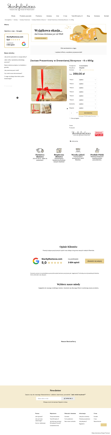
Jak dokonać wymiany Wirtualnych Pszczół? (55, 422)
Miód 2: (71, 83)
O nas (95, 419)
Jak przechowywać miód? (11, 70)
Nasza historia (97, 421)
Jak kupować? (39, 416)
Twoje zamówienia (54, 416)
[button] (67, 108)
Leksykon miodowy (84, 416)
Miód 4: (71, 92)
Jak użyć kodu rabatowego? (38, 419)
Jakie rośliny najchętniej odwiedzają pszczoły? (14, 61)
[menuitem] (13, 16)
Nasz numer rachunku (70, 421)
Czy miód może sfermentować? (13, 73)
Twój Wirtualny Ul (54, 419)
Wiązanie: (71, 108)
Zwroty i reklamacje (40, 423)
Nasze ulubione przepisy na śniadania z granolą (15, 66)
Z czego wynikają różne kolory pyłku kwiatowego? (14, 77)
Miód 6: (71, 100)
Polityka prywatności (84, 419)
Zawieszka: (72, 104)
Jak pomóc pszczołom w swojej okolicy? (15, 57)
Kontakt (96, 416)
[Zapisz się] (68, 398)
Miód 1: (71, 79)
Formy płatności (69, 419)
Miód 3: (71, 87)
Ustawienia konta (54, 425)
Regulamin (81, 424)
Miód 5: (71, 96)
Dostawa (67, 416)
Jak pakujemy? (83, 421)
